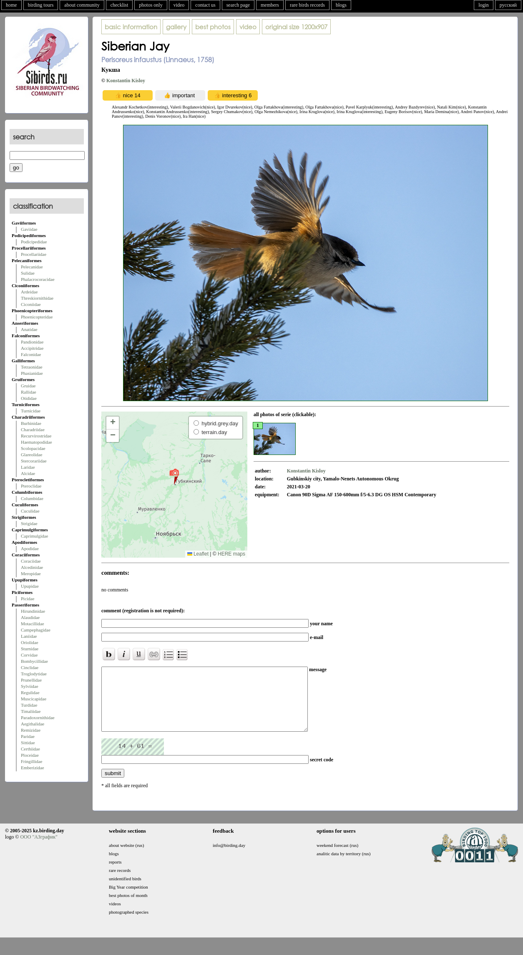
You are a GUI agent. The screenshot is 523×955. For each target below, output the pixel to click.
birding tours (41, 5)
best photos (213, 27)
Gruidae (28, 385)
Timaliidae (30, 711)
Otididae (29, 398)
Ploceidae (30, 755)
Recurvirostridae (36, 435)
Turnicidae (30, 410)
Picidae (27, 598)
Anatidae (29, 329)
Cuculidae (30, 510)
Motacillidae (32, 623)
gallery (176, 27)
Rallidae (28, 391)
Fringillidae (31, 761)
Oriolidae (29, 642)
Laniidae (29, 636)
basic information (131, 27)
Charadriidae (33, 429)
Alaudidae (30, 617)
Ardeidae (29, 291)
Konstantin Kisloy (125, 80)
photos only (150, 5)
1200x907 (296, 27)
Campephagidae (35, 629)
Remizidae (30, 730)
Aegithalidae (32, 723)
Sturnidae (29, 648)
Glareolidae (31, 454)
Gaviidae (29, 229)
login (483, 5)
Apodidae (30, 548)
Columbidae (32, 498)
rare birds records (307, 5)
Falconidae (31, 354)
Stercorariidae (34, 460)
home (11, 5)
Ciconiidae (31, 304)
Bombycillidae (34, 661)
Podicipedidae (34, 241)
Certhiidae (30, 748)
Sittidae (28, 742)
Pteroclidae (31, 485)
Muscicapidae (33, 698)
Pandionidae (32, 341)
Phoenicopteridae (37, 316)
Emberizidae (32, 767)
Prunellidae (31, 679)
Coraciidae (31, 560)
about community (81, 5)
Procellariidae (33, 254)
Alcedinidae (32, 567)
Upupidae (30, 586)
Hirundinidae (33, 611)
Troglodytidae (34, 673)
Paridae (28, 736)
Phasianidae (32, 373)
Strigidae (29, 523)
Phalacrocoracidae (38, 279)
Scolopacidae (33, 448)
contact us (205, 5)
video (179, 5)
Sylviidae (29, 686)
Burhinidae (31, 423)
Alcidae (28, 473)
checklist (119, 5)
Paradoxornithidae (38, 717)
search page (238, 5)
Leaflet (198, 554)
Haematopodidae (36, 442)
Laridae (28, 467)
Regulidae (30, 692)
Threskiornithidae (37, 298)
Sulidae (28, 272)
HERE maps (231, 554)
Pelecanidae (32, 266)
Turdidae (29, 704)
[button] (174, 476)
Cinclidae (29, 667)
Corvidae (29, 654)
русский (508, 5)
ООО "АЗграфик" (38, 849)
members (270, 5)
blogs (341, 5)
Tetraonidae (32, 366)
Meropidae (31, 573)
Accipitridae (32, 348)
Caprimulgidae (34, 535)
